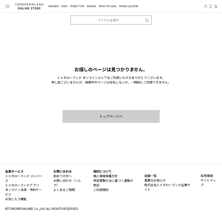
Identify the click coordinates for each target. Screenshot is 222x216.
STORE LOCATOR (128, 6)
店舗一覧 (150, 175)
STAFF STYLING (107, 6)
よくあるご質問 (64, 189)
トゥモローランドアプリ (22, 185)
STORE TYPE (77, 6)
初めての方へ (62, 176)
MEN (64, 6)
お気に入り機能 (16, 199)
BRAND (91, 6)
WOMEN (53, 6)
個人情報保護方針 (105, 176)
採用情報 (207, 175)
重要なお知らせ (155, 180)
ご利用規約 (101, 189)
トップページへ (111, 116)
